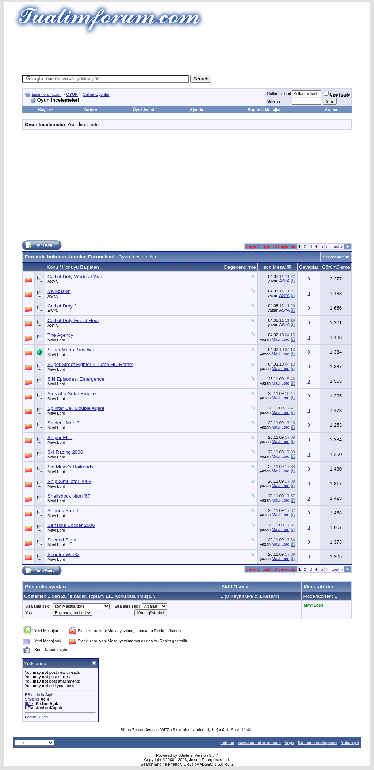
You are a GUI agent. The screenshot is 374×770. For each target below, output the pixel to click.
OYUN (72, 94)
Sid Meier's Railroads (70, 466)
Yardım (90, 109)
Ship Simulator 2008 (69, 481)
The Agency (60, 335)
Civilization (59, 291)
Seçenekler (333, 257)
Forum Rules (36, 717)
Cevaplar (308, 267)
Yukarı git (350, 742)
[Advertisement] (187, 53)
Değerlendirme (240, 267)
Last (337, 246)
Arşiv (289, 742)
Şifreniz (274, 101)
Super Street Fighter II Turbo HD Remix (90, 364)
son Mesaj (274, 267)
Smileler (32, 699)
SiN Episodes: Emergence (75, 379)
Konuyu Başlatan (80, 267)
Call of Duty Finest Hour (73, 320)
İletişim (227, 742)
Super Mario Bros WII (70, 349)
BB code (32, 694)
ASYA (52, 281)
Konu (52, 267)
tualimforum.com (46, 94)
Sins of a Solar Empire (71, 393)
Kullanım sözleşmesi (317, 742)
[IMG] (30, 703)
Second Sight (61, 540)
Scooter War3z (63, 554)
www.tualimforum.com (259, 742)
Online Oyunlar (96, 94)
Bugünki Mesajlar (264, 109)
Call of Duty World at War (74, 276)
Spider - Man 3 (63, 423)
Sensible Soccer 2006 (71, 525)
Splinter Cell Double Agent (75, 408)
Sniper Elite (59, 437)
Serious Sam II (63, 510)
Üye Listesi (143, 109)
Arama (331, 109)
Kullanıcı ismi (279, 93)
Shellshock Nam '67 (68, 496)
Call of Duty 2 (62, 306)
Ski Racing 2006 (65, 452)
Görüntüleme (336, 267)
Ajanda (196, 109)
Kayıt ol (45, 109)
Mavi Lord (56, 340)
